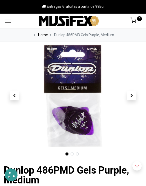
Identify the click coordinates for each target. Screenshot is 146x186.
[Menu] (8, 21)
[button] (14, 95)
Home (43, 35)
